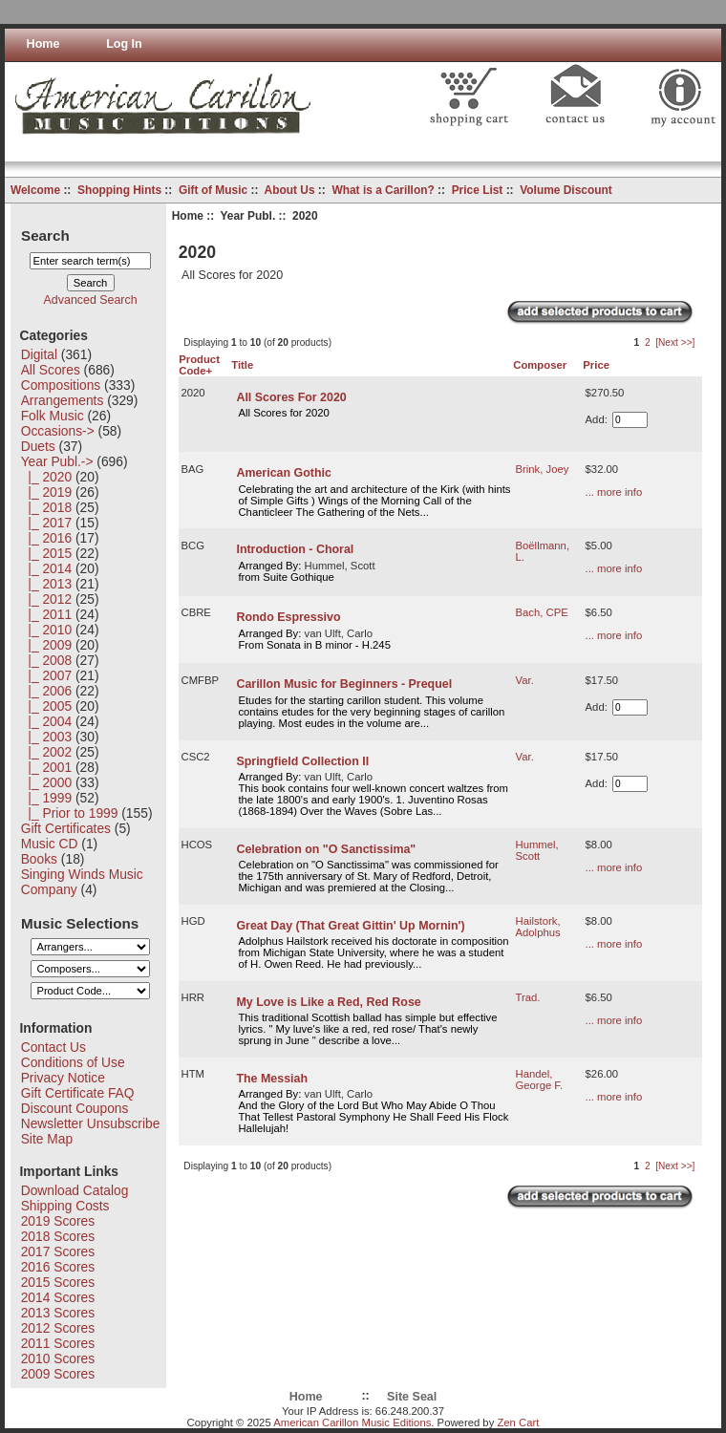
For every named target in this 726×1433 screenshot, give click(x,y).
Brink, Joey (542, 469)
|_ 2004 (46, 721)
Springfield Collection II (302, 761)
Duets (38, 446)
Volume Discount (566, 190)
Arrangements (62, 400)
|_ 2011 (46, 614)
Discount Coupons (75, 1108)
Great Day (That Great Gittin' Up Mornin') (350, 925)
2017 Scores (58, 1251)
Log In (124, 44)
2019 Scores (58, 1221)
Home (43, 44)
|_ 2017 (46, 522)
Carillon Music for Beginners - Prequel (344, 684)
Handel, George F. (540, 1079)
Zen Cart (518, 1422)
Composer (539, 365)
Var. (525, 680)
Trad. (528, 997)
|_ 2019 (46, 492)
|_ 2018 (46, 507)
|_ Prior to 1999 (69, 813)
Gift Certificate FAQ (78, 1093)
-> (57, 461)
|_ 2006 (46, 690)
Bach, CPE (542, 612)
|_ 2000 (46, 782)
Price (596, 365)
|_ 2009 (46, 644)
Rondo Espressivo (288, 617)
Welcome (35, 190)
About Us (290, 190)
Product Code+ (199, 364)
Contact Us (53, 1047)
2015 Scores (58, 1282)
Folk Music (52, 415)
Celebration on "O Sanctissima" (326, 849)
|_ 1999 (46, 797)
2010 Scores (58, 1358)
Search (45, 234)
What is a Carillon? (382, 190)
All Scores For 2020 (291, 397)
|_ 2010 (46, 629)
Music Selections (80, 922)
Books (39, 858)
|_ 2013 (46, 583)
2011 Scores (58, 1343)
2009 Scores (58, 1373)
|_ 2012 (46, 599)
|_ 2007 (46, 675)
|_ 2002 (46, 751)
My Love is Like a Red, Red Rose (328, 1002)
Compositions (61, 385)
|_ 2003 (46, 736)
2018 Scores (58, 1236)
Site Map (47, 1138)
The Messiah (272, 1078)
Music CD (49, 843)
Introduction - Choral (294, 549)
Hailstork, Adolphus (538, 926)
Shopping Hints (119, 190)
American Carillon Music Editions (352, 1422)
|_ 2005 (46, 706)
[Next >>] (674, 342)
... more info (614, 492)
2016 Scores (58, 1266)
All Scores (50, 369)
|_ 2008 (46, 660)
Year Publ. (248, 216)
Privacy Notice (63, 1077)
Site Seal (412, 1396)
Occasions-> (58, 430)
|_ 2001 (46, 767)
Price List (477, 190)
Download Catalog (75, 1190)
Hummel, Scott (537, 850)
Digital (39, 354)
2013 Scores (58, 1312)
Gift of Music (213, 190)
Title (242, 365)
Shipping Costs (65, 1205)
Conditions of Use (73, 1062)
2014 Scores (58, 1297)
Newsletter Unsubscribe (90, 1123)
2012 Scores (58, 1328)
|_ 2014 (46, 568)
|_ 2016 (46, 537)
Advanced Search (91, 300)
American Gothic (283, 473)
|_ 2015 (46, 553)
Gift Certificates (66, 828)
